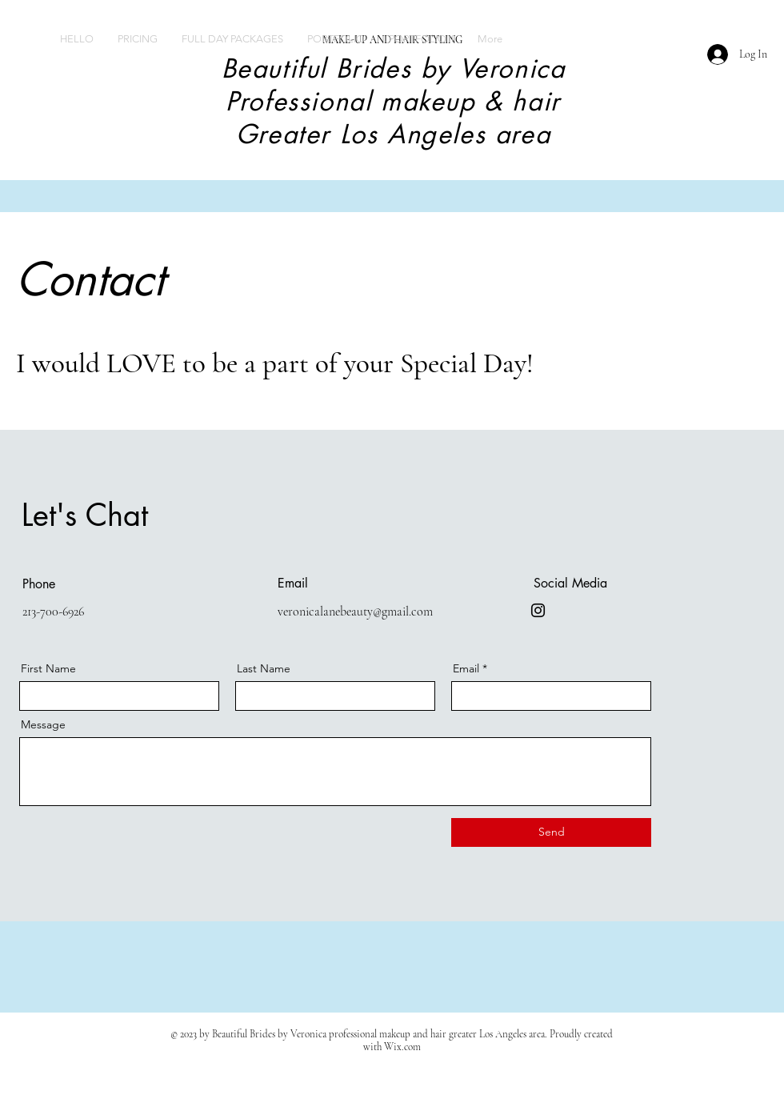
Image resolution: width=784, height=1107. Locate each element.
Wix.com (402, 1047)
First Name (48, 668)
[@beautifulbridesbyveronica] (538, 610)
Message (43, 724)
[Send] (551, 832)
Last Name (263, 668)
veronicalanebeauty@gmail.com (355, 612)
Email (466, 668)
